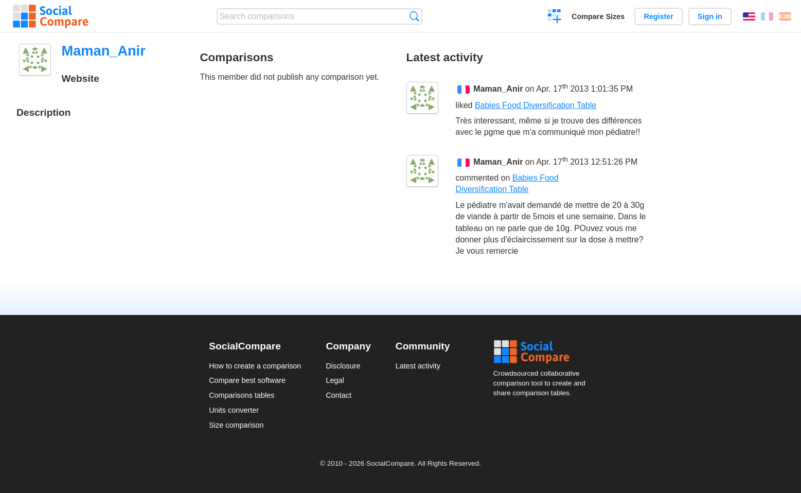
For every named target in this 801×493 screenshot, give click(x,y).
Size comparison (236, 425)
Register (658, 16)
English (749, 16)
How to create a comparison (255, 366)
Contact (338, 395)
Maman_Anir (498, 89)
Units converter (234, 410)
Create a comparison (555, 17)
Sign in (710, 16)
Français (767, 16)
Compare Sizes (598, 16)
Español (785, 16)
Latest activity (418, 366)
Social (542, 352)
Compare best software (247, 380)
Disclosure (343, 366)
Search (414, 16)
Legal (335, 380)
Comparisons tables (241, 395)
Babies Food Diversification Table (535, 105)
